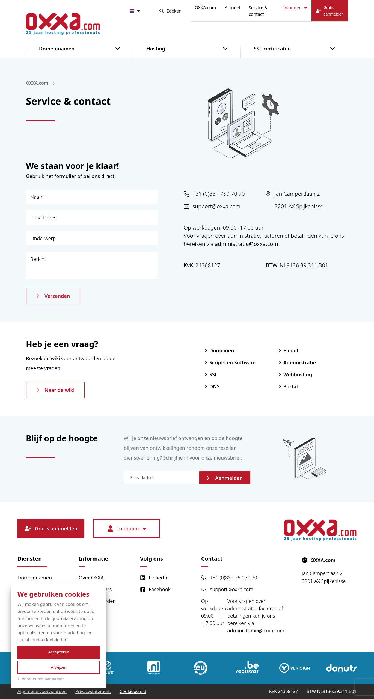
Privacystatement (93, 691)
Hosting (155, 48)
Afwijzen (59, 667)
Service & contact (258, 11)
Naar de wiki (55, 390)
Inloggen (295, 8)
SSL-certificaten (272, 48)
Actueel (232, 8)
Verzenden (53, 296)
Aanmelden (224, 478)
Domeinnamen (57, 48)
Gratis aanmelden (51, 528)
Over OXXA (91, 577)
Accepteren (58, 652)
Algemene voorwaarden (42, 691)
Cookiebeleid (133, 691)
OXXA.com (205, 8)
